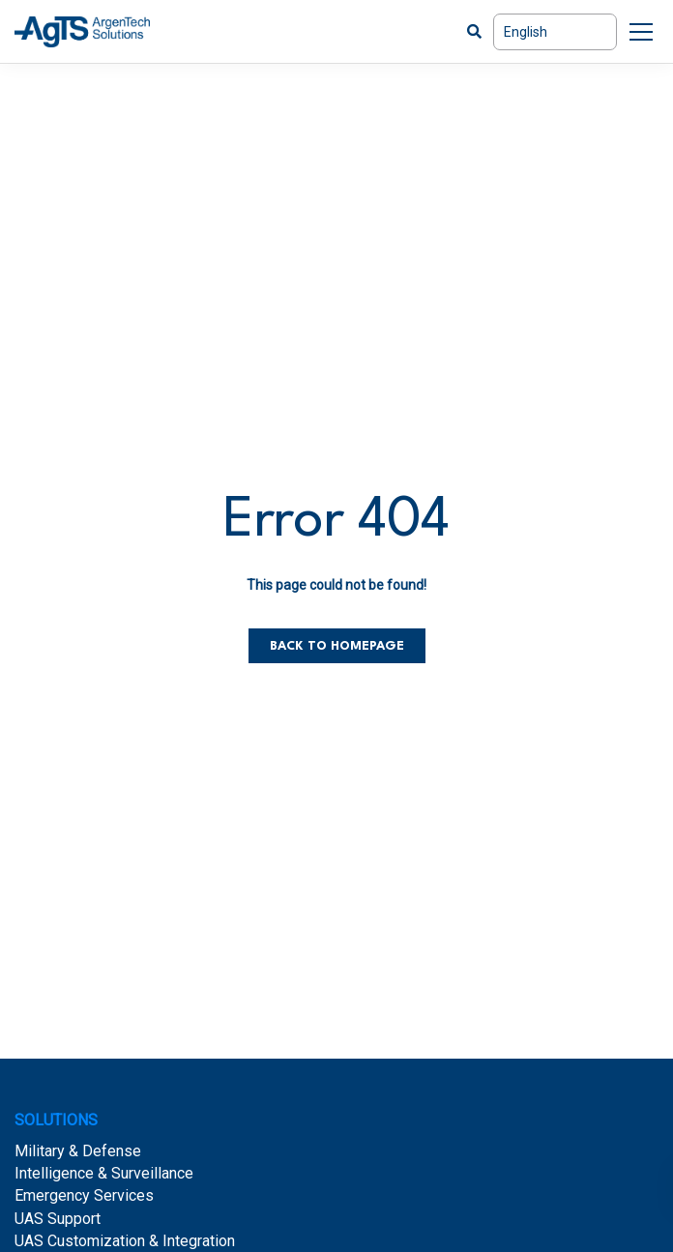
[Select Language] (555, 32)
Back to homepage (337, 646)
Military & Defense (78, 1151)
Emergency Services (84, 1195)
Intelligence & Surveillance (104, 1173)
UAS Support (58, 1218)
